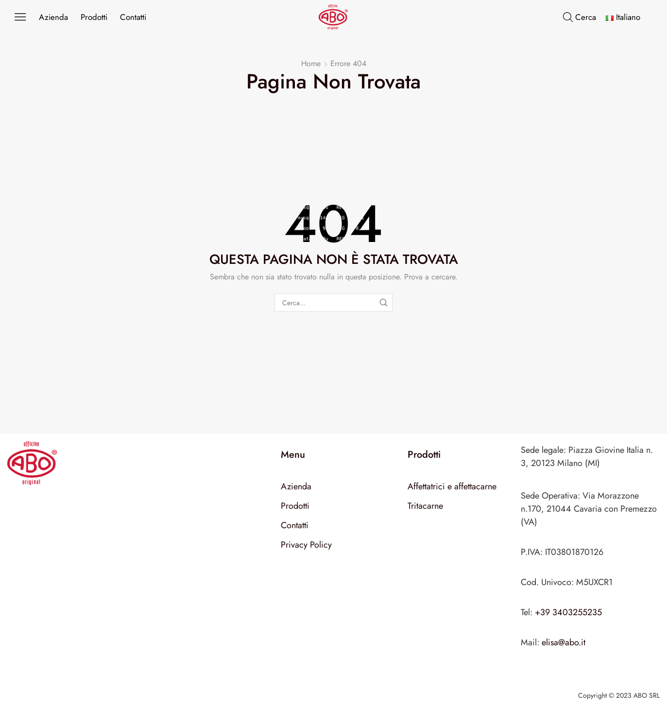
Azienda (53, 17)
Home (311, 63)
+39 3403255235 (568, 612)
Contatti (133, 17)
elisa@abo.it (563, 642)
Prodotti (94, 17)
